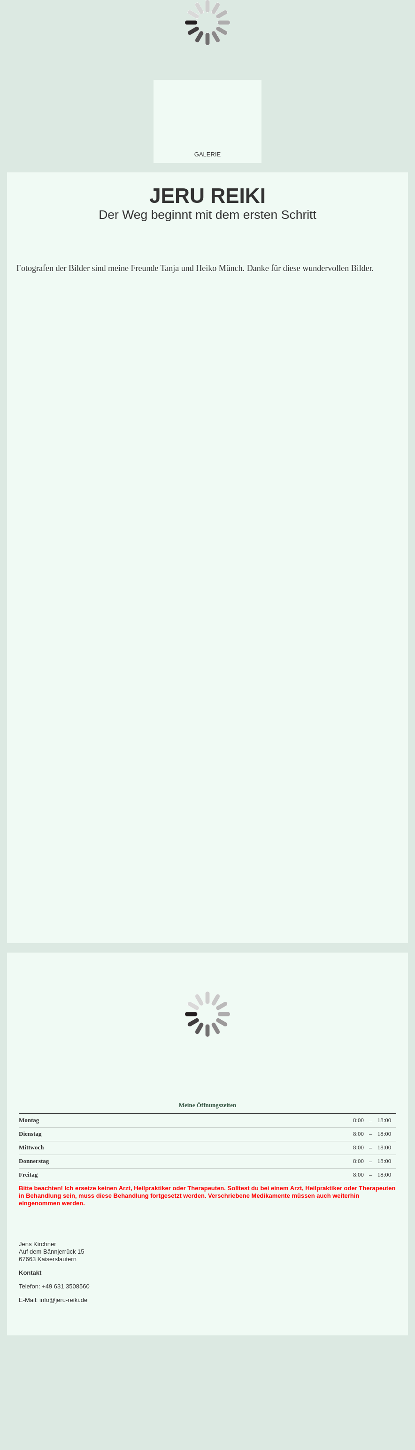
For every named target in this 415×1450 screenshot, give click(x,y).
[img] (207, 119)
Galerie (207, 154)
